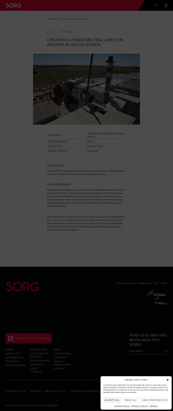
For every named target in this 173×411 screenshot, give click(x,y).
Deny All (131, 400)
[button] (167, 379)
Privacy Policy (140, 406)
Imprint (154, 406)
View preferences (154, 400)
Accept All (112, 400)
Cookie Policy (122, 406)
